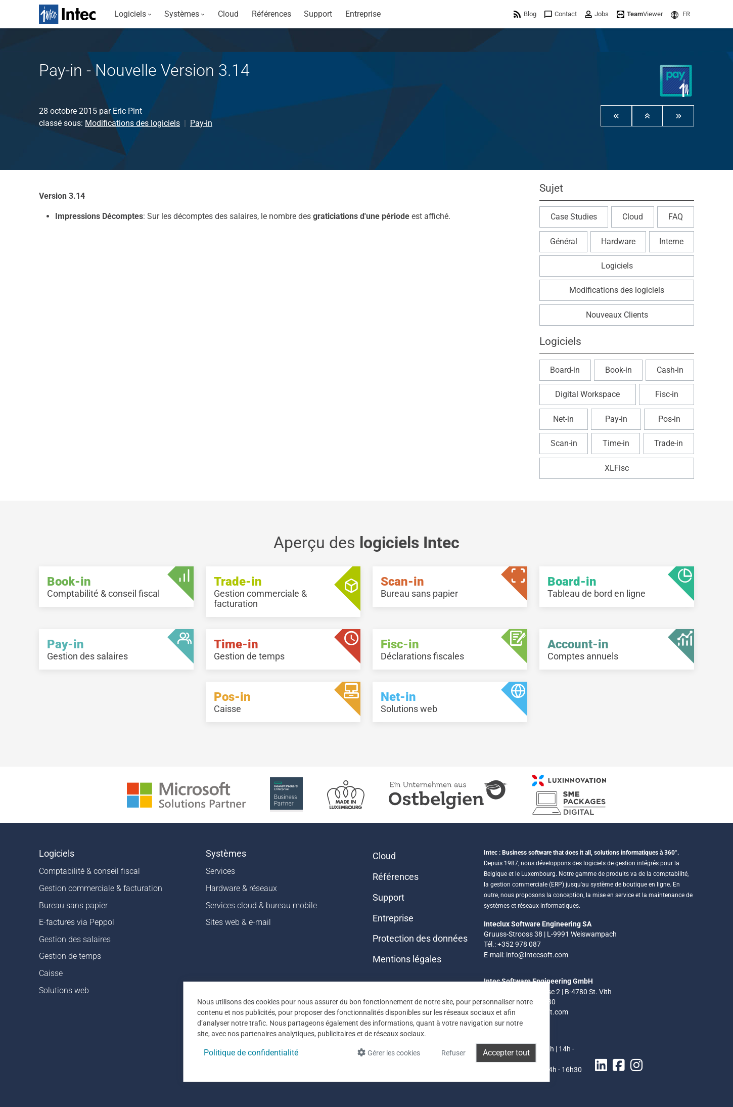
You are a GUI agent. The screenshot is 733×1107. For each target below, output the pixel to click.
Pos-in (669, 419)
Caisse (51, 973)
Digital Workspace (587, 394)
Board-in (565, 370)
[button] (680, 14)
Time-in (616, 443)
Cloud (632, 217)
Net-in (563, 419)
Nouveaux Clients (617, 315)
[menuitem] (133, 14)
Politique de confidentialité (251, 1052)
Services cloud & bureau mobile (261, 905)
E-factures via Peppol (76, 922)
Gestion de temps (70, 956)
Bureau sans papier (73, 905)
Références (396, 877)
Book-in (618, 370)
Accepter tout (506, 1052)
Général (563, 241)
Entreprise (393, 918)
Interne (671, 241)
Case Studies (574, 217)
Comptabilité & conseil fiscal (89, 871)
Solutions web (64, 990)
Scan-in (564, 443)
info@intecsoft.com (537, 955)
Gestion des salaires (75, 939)
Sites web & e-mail (238, 922)
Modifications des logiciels (132, 123)
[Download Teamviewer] (640, 14)
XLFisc (617, 468)
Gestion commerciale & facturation (100, 888)
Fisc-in (666, 394)
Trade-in (668, 443)
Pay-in (201, 123)
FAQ (675, 217)
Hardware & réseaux (241, 888)
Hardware (618, 241)
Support (388, 898)
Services (220, 871)
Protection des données (420, 939)
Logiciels (617, 266)
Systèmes (226, 854)
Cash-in (670, 370)
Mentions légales (407, 959)
